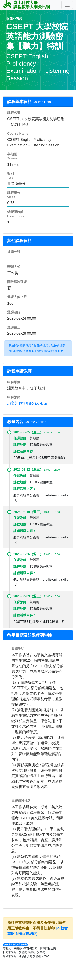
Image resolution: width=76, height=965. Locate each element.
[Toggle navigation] (67, 5)
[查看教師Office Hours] (33, 403)
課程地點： (21, 444)
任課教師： (21, 438)
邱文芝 (12, 403)
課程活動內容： (24, 451)
